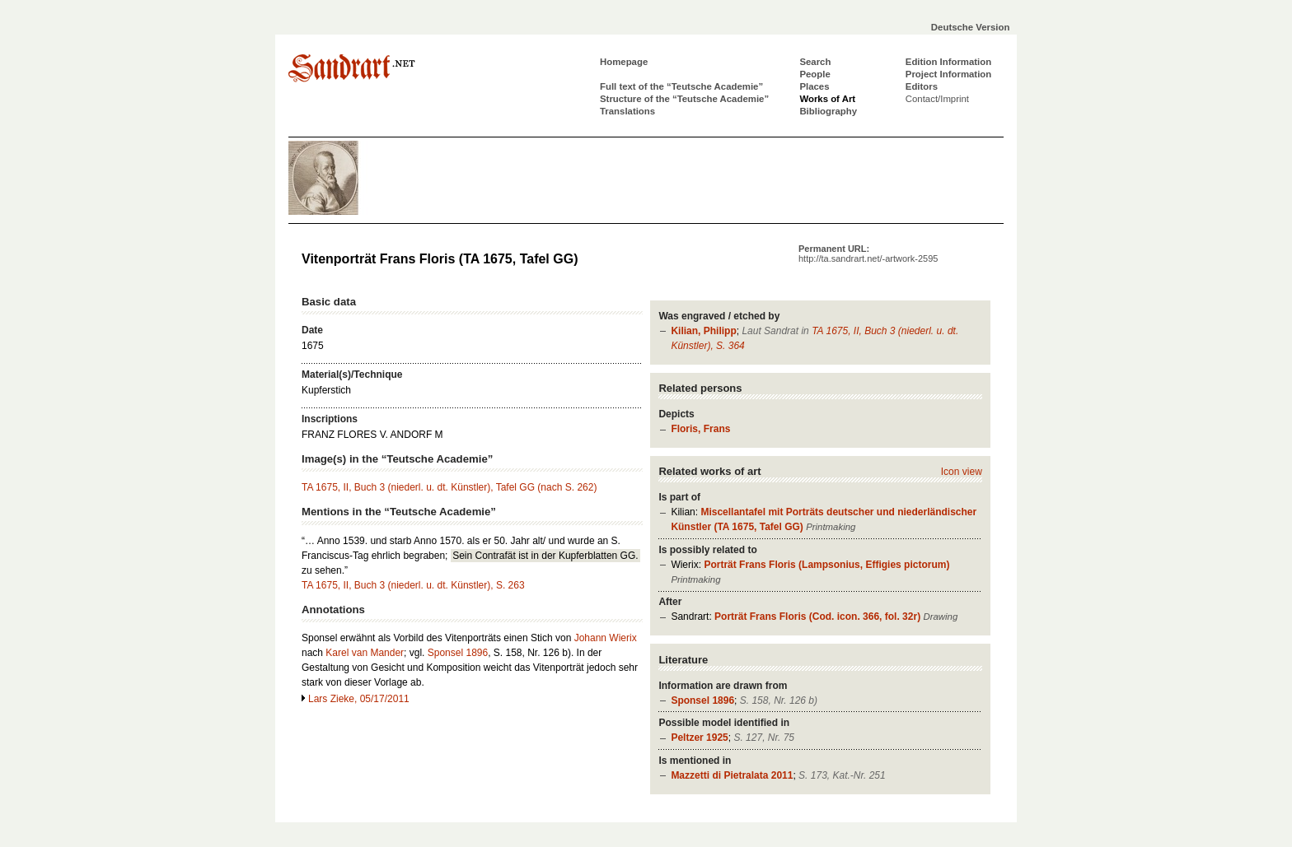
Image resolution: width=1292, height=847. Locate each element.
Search (815, 62)
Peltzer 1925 (699, 737)
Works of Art (827, 99)
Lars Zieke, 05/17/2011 (359, 699)
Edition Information (948, 62)
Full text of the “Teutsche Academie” (681, 86)
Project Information (948, 74)
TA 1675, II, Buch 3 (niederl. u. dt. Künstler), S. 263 (413, 585)
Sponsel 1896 (702, 700)
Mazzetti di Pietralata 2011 (732, 775)
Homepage (624, 62)
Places (814, 86)
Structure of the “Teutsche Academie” (684, 99)
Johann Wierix (605, 638)
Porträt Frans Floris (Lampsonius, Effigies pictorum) (826, 564)
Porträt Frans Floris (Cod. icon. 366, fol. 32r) (817, 616)
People (814, 74)
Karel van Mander (364, 653)
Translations (627, 111)
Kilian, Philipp (703, 331)
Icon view (961, 471)
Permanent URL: (868, 253)
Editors (922, 86)
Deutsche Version (970, 27)
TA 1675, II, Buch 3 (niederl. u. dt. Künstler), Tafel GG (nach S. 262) (449, 487)
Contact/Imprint (937, 99)
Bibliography (828, 111)
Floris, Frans (700, 429)
